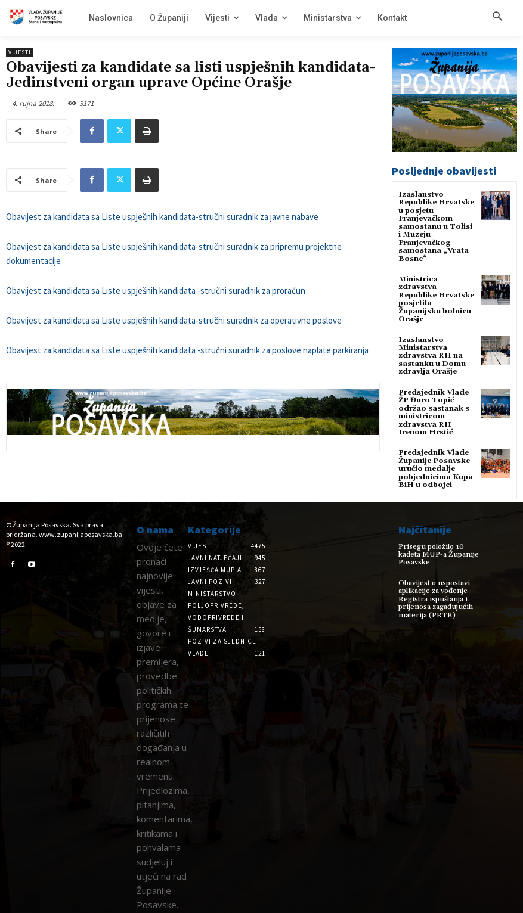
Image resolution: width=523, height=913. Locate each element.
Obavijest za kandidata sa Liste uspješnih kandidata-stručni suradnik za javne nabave (162, 216)
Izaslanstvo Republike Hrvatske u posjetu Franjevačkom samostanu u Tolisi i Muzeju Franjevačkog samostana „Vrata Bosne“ (436, 226)
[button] (497, 17)
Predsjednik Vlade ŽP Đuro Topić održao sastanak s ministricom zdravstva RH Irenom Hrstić (433, 409)
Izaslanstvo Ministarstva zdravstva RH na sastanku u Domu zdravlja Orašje (432, 353)
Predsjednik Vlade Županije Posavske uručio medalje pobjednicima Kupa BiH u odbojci (435, 465)
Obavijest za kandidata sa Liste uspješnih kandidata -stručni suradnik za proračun (155, 290)
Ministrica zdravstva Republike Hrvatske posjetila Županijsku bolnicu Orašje (436, 298)
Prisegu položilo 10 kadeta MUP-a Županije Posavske (442, 546)
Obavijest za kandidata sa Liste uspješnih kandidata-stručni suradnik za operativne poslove (174, 320)
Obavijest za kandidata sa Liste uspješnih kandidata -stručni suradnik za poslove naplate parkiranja (187, 350)
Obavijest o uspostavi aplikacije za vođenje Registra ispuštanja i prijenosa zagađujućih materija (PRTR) (434, 588)
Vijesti (19, 52)
